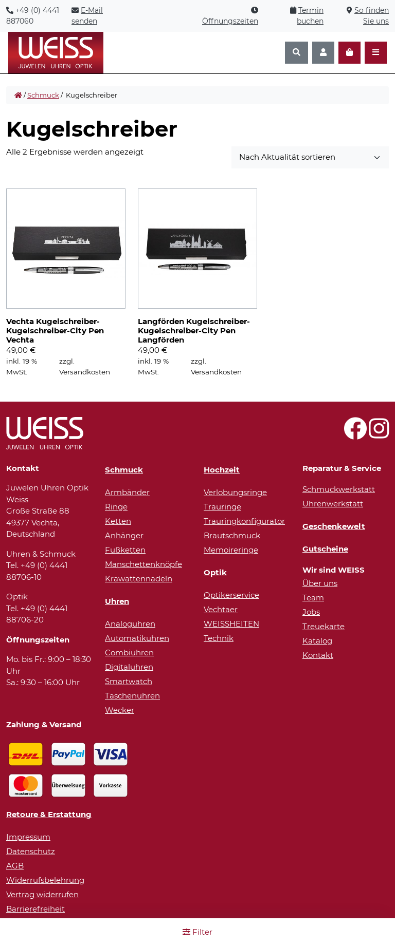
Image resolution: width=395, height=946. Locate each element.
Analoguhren (130, 624)
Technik (219, 638)
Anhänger (124, 535)
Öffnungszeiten (230, 21)
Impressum (28, 837)
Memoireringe (231, 550)
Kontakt (317, 655)
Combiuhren (129, 652)
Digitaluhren (129, 667)
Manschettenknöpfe (143, 564)
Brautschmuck (232, 535)
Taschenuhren (132, 696)
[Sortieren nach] (310, 157)
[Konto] (323, 53)
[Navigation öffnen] (376, 53)
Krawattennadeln (138, 578)
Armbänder (127, 492)
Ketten (118, 521)
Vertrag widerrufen (42, 894)
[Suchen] (296, 53)
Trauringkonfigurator (244, 521)
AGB (15, 866)
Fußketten (125, 550)
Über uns (319, 583)
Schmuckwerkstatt (338, 489)
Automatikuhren (137, 638)
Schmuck (43, 95)
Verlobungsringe (235, 492)
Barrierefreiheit (35, 909)
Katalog (317, 641)
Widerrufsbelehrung (45, 880)
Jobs (311, 612)
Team (313, 597)
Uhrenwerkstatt (332, 503)
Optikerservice (231, 595)
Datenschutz (30, 851)
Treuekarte (323, 626)
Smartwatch (128, 681)
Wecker (119, 710)
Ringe (116, 507)
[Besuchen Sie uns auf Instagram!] (379, 434)
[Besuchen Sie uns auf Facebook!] (355, 434)
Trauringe (222, 507)
